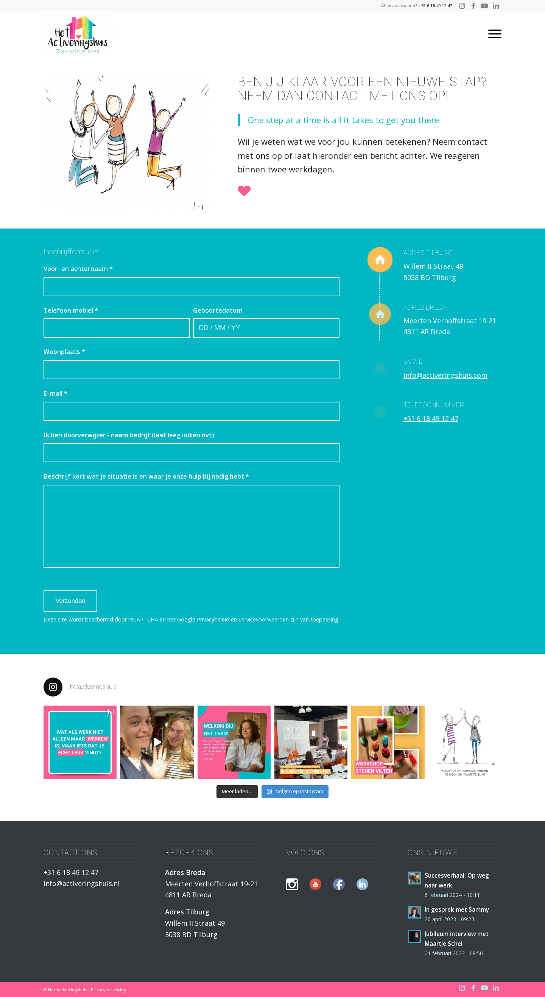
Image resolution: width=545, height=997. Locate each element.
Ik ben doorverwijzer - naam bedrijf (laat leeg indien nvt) (129, 434)
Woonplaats (64, 351)
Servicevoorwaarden (263, 619)
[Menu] (492, 33)
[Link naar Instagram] (461, 5)
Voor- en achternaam (78, 268)
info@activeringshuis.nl (82, 883)
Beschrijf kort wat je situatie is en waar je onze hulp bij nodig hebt (146, 476)
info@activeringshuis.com (445, 375)
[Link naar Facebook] (473, 5)
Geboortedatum (218, 310)
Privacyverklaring (108, 989)
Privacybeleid (213, 619)
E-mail (55, 393)
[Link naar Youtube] (484, 5)
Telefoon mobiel (71, 310)
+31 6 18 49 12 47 (435, 5)
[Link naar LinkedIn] (495, 5)
